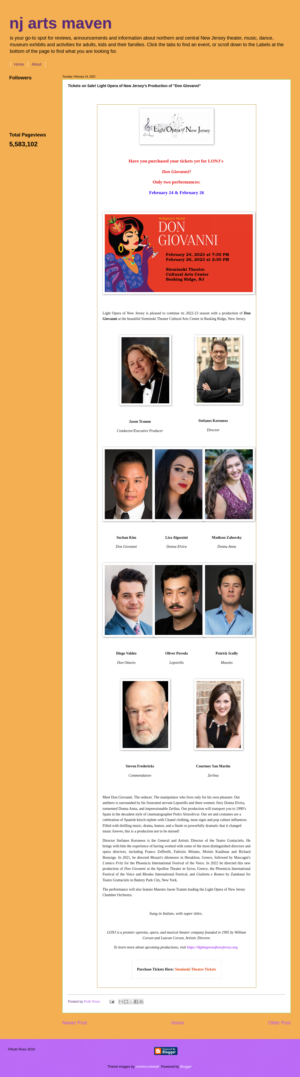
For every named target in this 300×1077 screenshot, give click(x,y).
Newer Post (74, 1022)
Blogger (186, 1067)
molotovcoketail (147, 1067)
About (36, 64)
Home (19, 64)
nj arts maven (60, 23)
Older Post (279, 1022)
